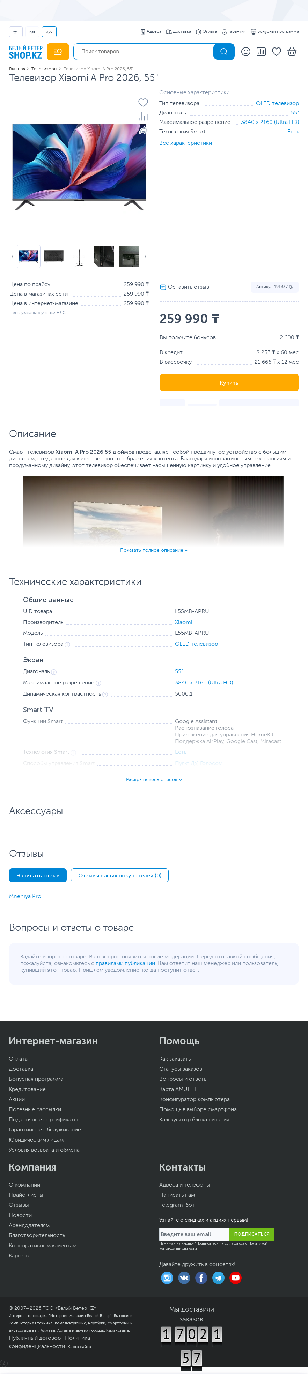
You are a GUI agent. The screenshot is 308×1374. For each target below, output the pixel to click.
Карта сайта (79, 1346)
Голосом (211, 763)
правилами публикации (125, 963)
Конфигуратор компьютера (194, 1099)
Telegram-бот (177, 1205)
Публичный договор (35, 1338)
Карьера (19, 1256)
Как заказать (175, 1059)
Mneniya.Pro (25, 896)
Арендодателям (29, 1225)
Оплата (206, 32)
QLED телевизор (277, 103)
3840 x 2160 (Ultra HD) (270, 122)
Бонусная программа (275, 32)
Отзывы (19, 1205)
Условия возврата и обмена (44, 1150)
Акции (17, 1099)
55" (295, 113)
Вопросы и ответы (183, 1079)
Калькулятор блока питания (194, 1120)
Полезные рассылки (35, 1110)
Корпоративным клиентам (42, 1246)
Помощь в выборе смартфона (198, 1110)
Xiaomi (183, 622)
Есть (293, 132)
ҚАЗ (32, 32)
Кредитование (27, 1089)
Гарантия (234, 32)
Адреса (150, 32)
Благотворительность (37, 1236)
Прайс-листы (26, 1195)
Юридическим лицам (36, 1140)
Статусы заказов (180, 1069)
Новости (20, 1215)
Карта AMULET (178, 1089)
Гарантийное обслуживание (45, 1130)
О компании (24, 1185)
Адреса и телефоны (184, 1185)
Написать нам (177, 1195)
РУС (49, 32)
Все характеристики (185, 143)
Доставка (178, 32)
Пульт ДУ (186, 763)
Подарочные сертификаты (43, 1120)
